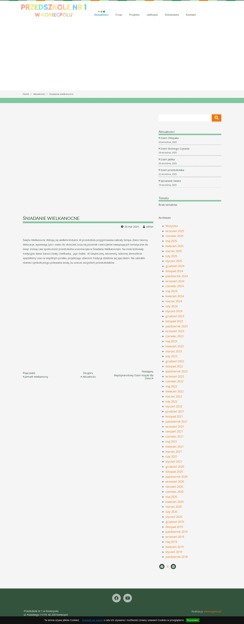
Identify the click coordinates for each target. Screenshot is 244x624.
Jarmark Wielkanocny (36, 376)
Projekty (134, 14)
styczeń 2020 (174, 517)
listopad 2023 (174, 321)
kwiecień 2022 (175, 391)
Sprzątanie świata (171, 180)
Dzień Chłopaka (170, 138)
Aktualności (101, 14)
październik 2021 (177, 421)
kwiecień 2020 (175, 502)
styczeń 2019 (174, 552)
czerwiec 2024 (174, 286)
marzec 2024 (174, 301)
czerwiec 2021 (174, 436)
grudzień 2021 (175, 411)
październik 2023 (177, 326)
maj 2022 (171, 386)
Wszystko (172, 226)
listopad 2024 (174, 271)
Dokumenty (172, 14)
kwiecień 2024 (175, 296)
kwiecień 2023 (175, 346)
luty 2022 (171, 401)
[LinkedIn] (173, 566)
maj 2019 (171, 542)
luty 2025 (171, 256)
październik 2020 (177, 477)
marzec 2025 (174, 251)
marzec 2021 (174, 452)
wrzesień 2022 (175, 376)
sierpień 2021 (174, 432)
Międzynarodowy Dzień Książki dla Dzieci (133, 377)
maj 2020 (171, 497)
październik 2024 (177, 276)
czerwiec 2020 (174, 492)
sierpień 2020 (174, 487)
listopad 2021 (174, 416)
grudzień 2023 (175, 316)
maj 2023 (171, 341)
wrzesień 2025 (175, 231)
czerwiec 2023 (174, 336)
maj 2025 (171, 241)
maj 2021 (171, 441)
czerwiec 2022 (174, 381)
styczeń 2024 (174, 311)
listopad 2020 (174, 472)
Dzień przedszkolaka (172, 170)
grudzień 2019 (175, 522)
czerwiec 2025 (174, 236)
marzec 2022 (174, 396)
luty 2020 (171, 512)
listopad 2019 (174, 527)
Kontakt (191, 14)
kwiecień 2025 (175, 246)
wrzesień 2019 (175, 537)
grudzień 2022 (175, 361)
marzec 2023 (174, 351)
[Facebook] (162, 566)
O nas (118, 14)
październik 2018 (177, 557)
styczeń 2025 (174, 261)
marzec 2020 (174, 507)
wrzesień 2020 (175, 482)
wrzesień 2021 (175, 426)
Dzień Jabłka (168, 159)
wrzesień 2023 (175, 331)
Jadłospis (152, 14)
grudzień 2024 (175, 266)
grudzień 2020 (175, 467)
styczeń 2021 (174, 461)
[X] (167, 566)
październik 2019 (177, 532)
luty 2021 (171, 457)
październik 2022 (177, 371)
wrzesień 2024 (175, 281)
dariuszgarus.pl (212, 611)
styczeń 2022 (174, 406)
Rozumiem (193, 620)
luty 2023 (171, 356)
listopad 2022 (174, 366)
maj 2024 (171, 291)
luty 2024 (171, 306)
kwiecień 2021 (175, 446)
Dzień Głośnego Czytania (175, 148)
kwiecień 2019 (175, 547)
